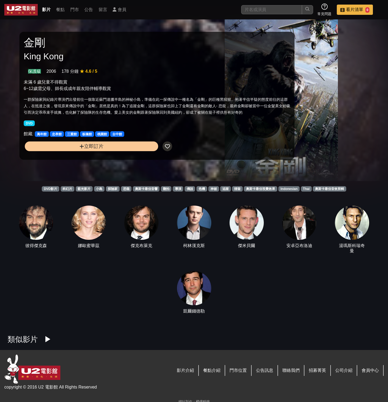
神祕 (213, 189)
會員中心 (370, 370)
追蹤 (225, 189)
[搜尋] (271, 9)
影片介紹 (185, 370)
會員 (119, 9)
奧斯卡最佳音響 (146, 189)
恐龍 (126, 189)
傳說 (190, 189)
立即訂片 (66, 164)
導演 (178, 189)
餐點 (60, 9)
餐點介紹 (211, 370)
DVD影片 (50, 189)
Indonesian (288, 189)
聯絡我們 (291, 370)
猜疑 (237, 189)
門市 (74, 9)
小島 (99, 189)
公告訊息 (264, 370)
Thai (306, 189)
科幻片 (67, 189)
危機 (202, 189)
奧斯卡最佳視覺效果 (260, 189)
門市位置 (238, 370)
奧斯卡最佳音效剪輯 (329, 189)
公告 (88, 9)
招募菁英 (317, 370)
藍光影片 (84, 189)
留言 (103, 9)
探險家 (112, 189)
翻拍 (166, 189)
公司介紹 (343, 370)
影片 (46, 9)
